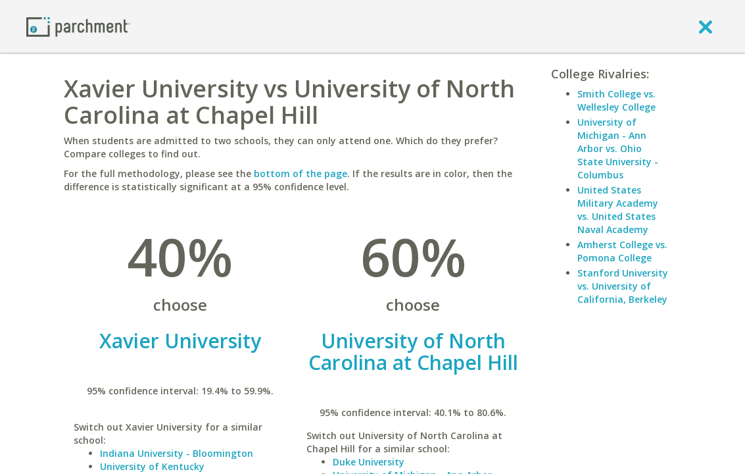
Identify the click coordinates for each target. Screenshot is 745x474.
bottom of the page (300, 173)
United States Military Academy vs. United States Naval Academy (617, 210)
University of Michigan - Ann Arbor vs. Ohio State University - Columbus (617, 148)
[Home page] (78, 26)
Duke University (368, 462)
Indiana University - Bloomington (176, 453)
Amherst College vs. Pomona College (622, 251)
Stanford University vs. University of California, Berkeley (622, 286)
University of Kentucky (152, 466)
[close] (705, 26)
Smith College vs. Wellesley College (616, 100)
